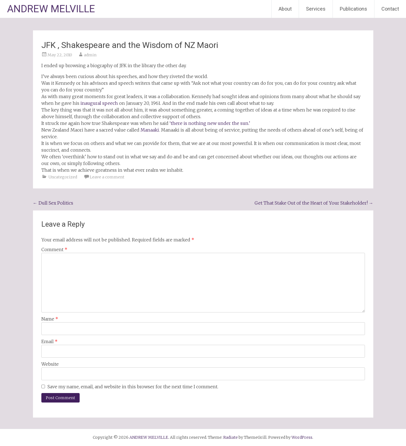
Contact (390, 9)
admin (90, 54)
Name (49, 319)
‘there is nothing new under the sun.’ (210, 123)
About (285, 9)
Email (49, 341)
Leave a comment (107, 177)
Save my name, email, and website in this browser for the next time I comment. (133, 386)
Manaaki (150, 130)
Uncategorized (62, 177)
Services (316, 9)
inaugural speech (99, 103)
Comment (54, 249)
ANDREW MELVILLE (51, 9)
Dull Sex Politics (53, 203)
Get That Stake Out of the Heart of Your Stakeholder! (314, 203)
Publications (353, 9)
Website (50, 364)
